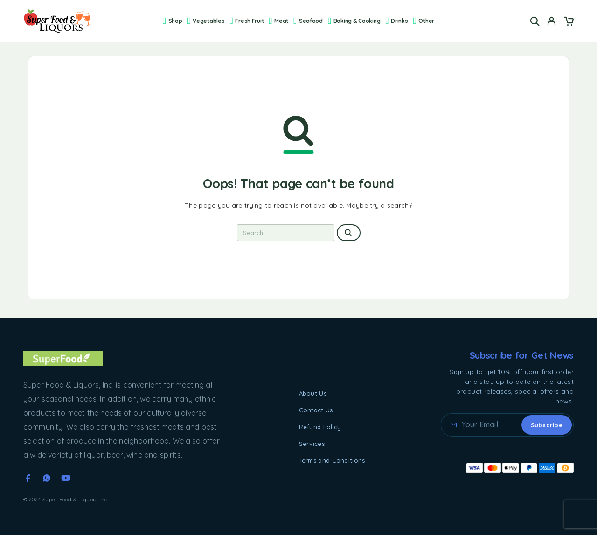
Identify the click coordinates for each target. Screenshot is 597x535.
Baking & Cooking (354, 21)
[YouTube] (65, 478)
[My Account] (551, 21)
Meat (279, 21)
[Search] (535, 21)
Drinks (397, 21)
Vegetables (206, 21)
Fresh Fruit (247, 21)
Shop (172, 21)
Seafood (308, 21)
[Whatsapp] (46, 478)
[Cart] (568, 22)
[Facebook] (28, 478)
